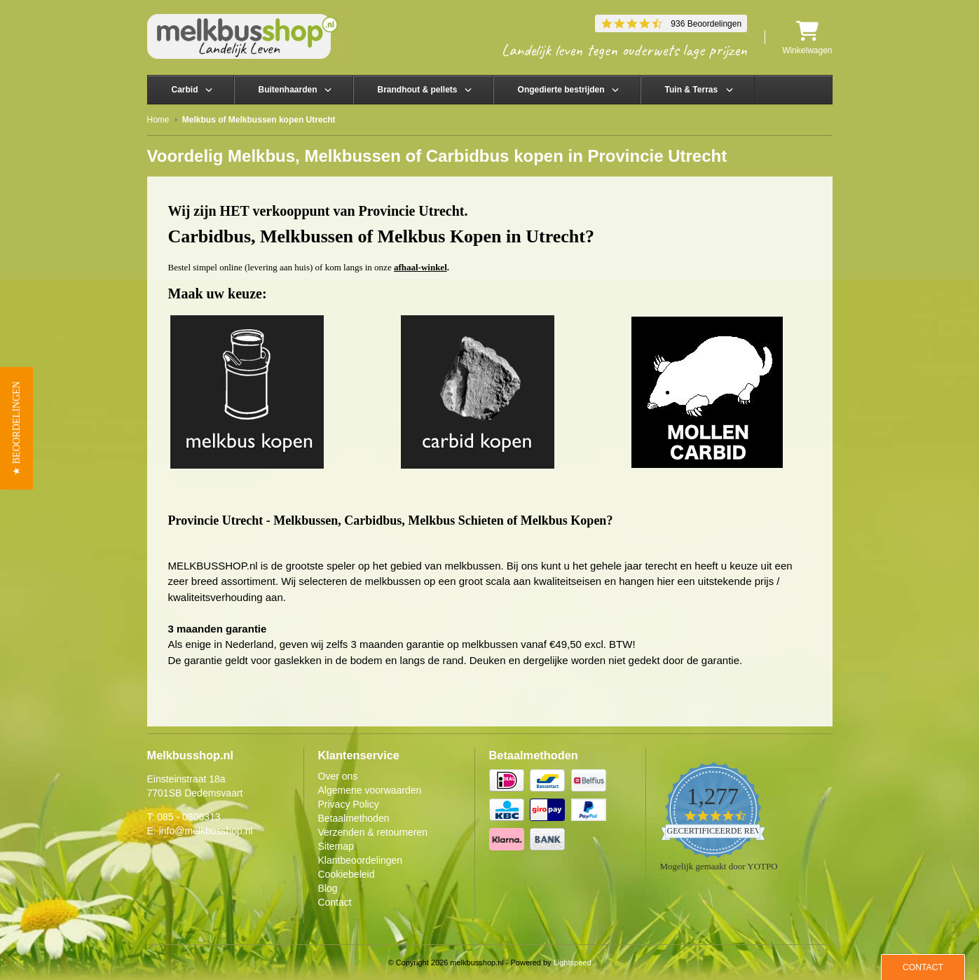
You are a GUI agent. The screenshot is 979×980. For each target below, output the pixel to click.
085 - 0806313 (188, 816)
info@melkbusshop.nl (206, 830)
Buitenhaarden (288, 90)
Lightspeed (572, 962)
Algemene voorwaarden (370, 790)
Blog (328, 888)
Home (158, 120)
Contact (335, 902)
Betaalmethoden (354, 818)
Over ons (338, 776)
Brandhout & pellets (418, 90)
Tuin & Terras (691, 90)
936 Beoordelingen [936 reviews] (706, 24)
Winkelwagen (807, 37)
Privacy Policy (348, 804)
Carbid (185, 90)
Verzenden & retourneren (372, 832)
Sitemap (336, 846)
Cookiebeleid (346, 874)
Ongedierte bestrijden (561, 90)
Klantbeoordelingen (360, 860)
